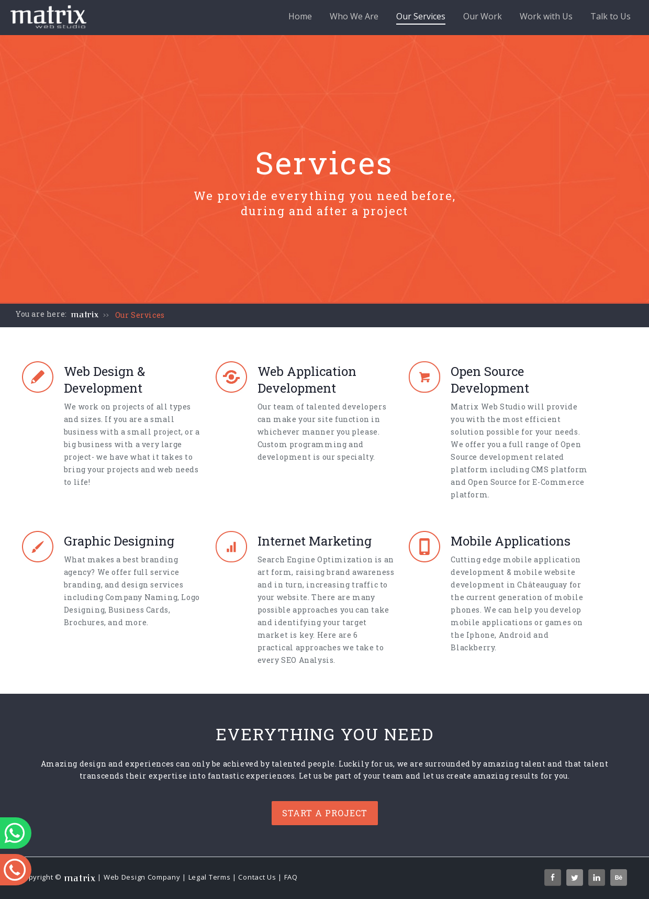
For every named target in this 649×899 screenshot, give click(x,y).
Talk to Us (610, 16)
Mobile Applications (510, 540)
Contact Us (257, 877)
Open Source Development (490, 379)
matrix (85, 314)
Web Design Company (142, 877)
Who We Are (354, 16)
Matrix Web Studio (488, 407)
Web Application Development (307, 379)
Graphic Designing (119, 540)
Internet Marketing (315, 540)
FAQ (291, 877)
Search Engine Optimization (315, 559)
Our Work (482, 16)
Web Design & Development (104, 379)
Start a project (324, 812)
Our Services (420, 17)
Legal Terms (209, 877)
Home (300, 16)
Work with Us (546, 16)
